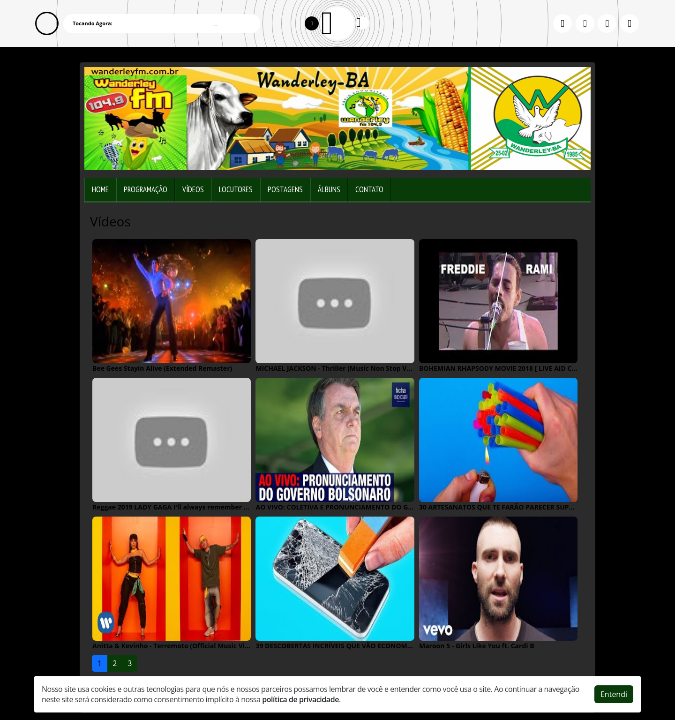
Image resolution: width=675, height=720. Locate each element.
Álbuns (329, 189)
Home (100, 189)
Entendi (613, 694)
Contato (369, 189)
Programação (145, 189)
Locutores (236, 189)
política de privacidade (300, 699)
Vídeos (193, 189)
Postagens (285, 189)
